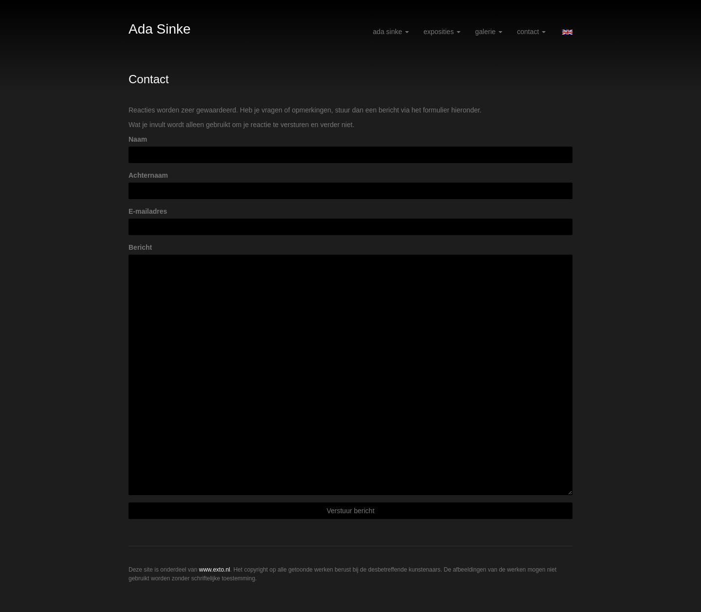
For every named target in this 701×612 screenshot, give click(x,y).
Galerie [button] (488, 32)
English (567, 32)
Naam (138, 139)
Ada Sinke (160, 29)
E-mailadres (148, 211)
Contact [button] (531, 32)
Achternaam (148, 175)
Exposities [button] (442, 32)
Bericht (140, 247)
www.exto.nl (214, 569)
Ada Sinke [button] (391, 32)
